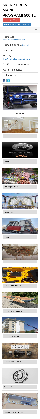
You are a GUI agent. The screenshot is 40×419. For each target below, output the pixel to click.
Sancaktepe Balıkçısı (11, 187)
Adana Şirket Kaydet (11, 20)
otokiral (6, 161)
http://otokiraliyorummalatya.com (16, 59)
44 (12, 51)
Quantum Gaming (10, 387)
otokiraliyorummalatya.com (14, 39)
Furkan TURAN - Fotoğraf (12, 361)
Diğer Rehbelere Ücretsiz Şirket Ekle (16, 24)
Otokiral (25, 45)
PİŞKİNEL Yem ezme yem (12, 286)
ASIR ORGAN (9, 212)
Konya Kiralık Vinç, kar (11, 336)
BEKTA (6, 237)
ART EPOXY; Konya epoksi (13, 311)
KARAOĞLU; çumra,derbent (13, 412)
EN (5, 136)
